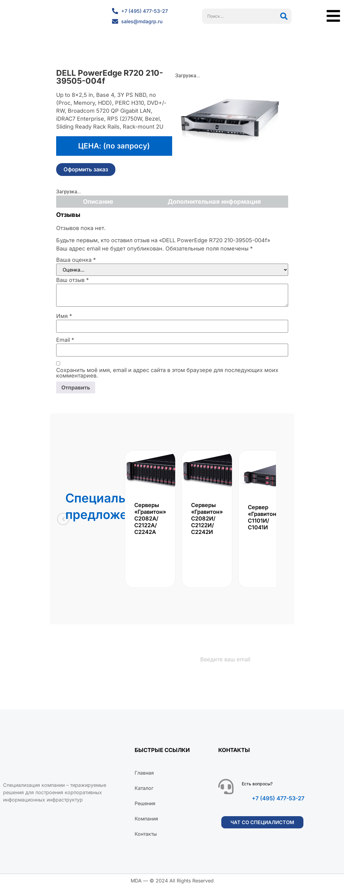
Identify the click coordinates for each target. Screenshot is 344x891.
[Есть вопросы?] (226, 790)
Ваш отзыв (72, 280)
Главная (144, 776)
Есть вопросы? (257, 787)
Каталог (144, 792)
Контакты (146, 837)
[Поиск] (283, 16)
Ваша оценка (76, 260)
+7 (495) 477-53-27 (278, 802)
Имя (64, 316)
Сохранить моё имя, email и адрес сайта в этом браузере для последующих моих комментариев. (167, 372)
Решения (145, 807)
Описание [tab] (98, 201)
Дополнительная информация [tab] (214, 201)
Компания (146, 822)
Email (65, 340)
